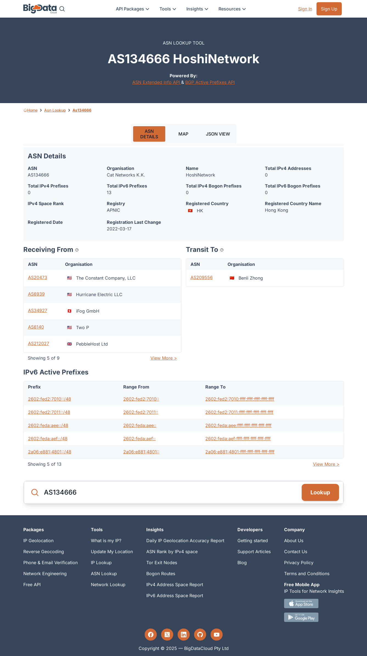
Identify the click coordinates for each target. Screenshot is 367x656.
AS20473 (37, 277)
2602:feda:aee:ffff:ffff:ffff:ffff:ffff (238, 425)
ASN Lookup (104, 573)
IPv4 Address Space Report (174, 584)
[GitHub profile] (200, 635)
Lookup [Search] (320, 492)
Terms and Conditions (306, 573)
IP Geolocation (38, 540)
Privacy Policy (298, 562)
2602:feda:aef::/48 (48, 438)
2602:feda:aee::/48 (48, 425)
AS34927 (37, 310)
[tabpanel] (183, 308)
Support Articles (254, 551)
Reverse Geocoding (43, 551)
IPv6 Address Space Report (174, 595)
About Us (293, 540)
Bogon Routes (160, 573)
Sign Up (329, 9)
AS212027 (38, 343)
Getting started (252, 540)
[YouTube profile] (217, 635)
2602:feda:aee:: (139, 425)
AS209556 (201, 277)
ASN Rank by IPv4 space (172, 551)
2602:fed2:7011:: (140, 412)
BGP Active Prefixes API (210, 82)
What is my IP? (106, 540)
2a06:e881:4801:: (141, 451)
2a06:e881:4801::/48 (49, 451)
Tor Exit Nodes (161, 562)
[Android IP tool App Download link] (314, 617)
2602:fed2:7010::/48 (49, 399)
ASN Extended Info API (156, 82)
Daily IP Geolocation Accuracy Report (185, 540)
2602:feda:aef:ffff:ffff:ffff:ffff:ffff (238, 438)
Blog (242, 562)
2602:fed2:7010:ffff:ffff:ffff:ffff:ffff (239, 399)
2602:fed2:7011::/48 (49, 412)
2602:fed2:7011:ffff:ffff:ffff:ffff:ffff (239, 412)
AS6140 (36, 327)
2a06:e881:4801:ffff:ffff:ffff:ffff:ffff (239, 451)
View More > (163, 358)
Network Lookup (108, 584)
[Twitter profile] (167, 635)
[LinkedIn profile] (184, 635)
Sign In (305, 9)
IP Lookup (101, 562)
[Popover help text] (77, 250)
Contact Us (295, 551)
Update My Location (112, 551)
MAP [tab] (183, 134)
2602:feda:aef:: (139, 438)
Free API (32, 584)
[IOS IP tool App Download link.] (314, 603)
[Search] (62, 8)
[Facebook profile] (151, 635)
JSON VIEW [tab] (218, 134)
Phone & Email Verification (50, 562)
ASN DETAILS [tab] (149, 133)
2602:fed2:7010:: (141, 399)
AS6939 (36, 294)
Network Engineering (45, 573)
